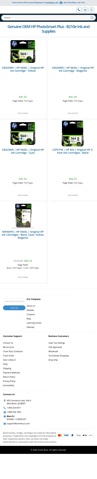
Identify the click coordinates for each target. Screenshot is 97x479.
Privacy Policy (9, 387)
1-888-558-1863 (14, 418)
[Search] (48, 17)
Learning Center (34, 329)
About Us (31, 312)
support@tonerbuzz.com (18, 429)
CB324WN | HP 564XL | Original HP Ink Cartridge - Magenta (73, 69)
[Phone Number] (79, 9)
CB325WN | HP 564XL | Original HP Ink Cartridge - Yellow (23, 69)
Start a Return (9, 366)
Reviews (30, 316)
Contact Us (8, 349)
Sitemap (30, 333)
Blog (29, 325)
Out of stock (23, 113)
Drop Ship (53, 366)
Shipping (7, 374)
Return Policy (9, 383)
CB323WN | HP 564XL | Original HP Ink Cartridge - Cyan (23, 153)
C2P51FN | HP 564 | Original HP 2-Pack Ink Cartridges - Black (72, 153)
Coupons (31, 320)
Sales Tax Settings (57, 349)
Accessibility (8, 391)
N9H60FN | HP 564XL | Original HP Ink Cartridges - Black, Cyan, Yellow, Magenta (23, 239)
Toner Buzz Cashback (13, 357)
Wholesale (53, 357)
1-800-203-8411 (14, 414)
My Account (8, 353)
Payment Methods (11, 379)
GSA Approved (55, 353)
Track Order (8, 362)
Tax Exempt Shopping (59, 362)
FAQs (5, 370)
